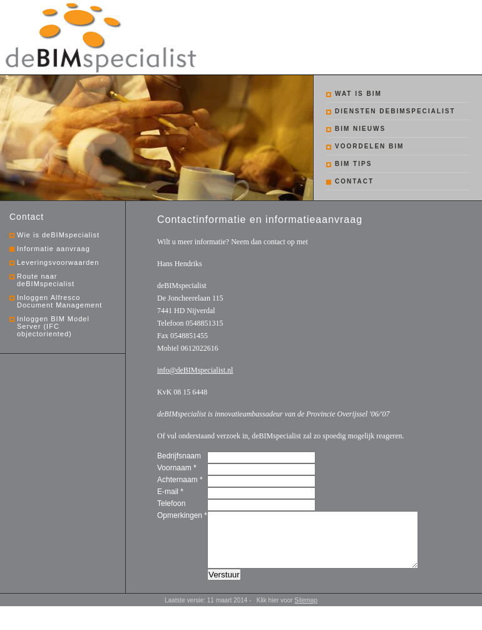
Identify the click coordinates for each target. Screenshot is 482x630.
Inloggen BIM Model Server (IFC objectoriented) (53, 326)
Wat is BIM (358, 93)
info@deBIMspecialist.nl (195, 370)
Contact (354, 181)
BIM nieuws (360, 128)
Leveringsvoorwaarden (58, 262)
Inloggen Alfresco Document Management (59, 301)
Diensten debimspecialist (395, 111)
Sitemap (305, 611)
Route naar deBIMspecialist (45, 279)
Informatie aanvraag (53, 248)
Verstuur (224, 586)
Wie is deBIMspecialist (58, 235)
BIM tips (353, 163)
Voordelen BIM (369, 146)
